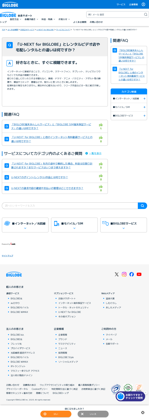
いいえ (93, 413)
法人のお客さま (15, 329)
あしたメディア (113, 307)
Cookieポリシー (40, 389)
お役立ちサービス (27, 29)
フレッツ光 (16, 343)
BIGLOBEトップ (61, 393)
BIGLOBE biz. (17, 334)
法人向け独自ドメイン (21, 375)
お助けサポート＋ (67, 298)
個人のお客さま (15, 287)
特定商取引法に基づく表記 (65, 389)
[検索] (146, 14)
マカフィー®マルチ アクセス (25, 370)
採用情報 (62, 352)
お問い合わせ (12, 385)
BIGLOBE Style (66, 357)
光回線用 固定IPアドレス (23, 352)
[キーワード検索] (114, 14)
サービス (121, 4)
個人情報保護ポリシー (89, 385)
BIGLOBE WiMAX (19, 311)
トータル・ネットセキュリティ (73, 307)
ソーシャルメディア (68, 361)
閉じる (142, 412)
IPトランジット (18, 366)
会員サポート (112, 343)
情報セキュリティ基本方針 (19, 393)
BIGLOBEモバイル (20, 307)
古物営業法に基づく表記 (93, 389)
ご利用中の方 (108, 329)
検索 (142, 205)
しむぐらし (111, 302)
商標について (42, 393)
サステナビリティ (67, 343)
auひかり (15, 302)
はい (56, 413)
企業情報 (133, 4)
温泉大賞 (110, 298)
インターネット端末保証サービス (74, 302)
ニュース (62, 348)
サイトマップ (7, 255)
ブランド (62, 339)
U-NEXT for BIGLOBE (45, 29)
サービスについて (63, 29)
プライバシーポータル (17, 389)
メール (109, 339)
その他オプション (67, 316)
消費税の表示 (29, 385)
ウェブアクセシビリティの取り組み (57, 385)
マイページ (111, 334)
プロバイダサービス (20, 348)
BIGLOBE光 (16, 298)
